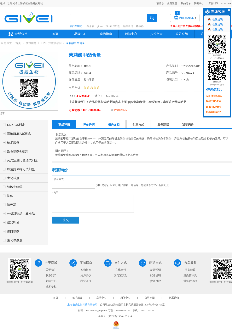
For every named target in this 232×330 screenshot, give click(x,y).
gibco (100, 26)
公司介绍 (182, 34)
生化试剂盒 (14, 240)
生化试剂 (13, 178)
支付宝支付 (120, 275)
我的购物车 (186, 18)
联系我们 (51, 275)
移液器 (140, 26)
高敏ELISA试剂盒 (19, 133)
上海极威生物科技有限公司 (82, 304)
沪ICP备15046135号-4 (120, 316)
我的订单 (186, 3)
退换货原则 (190, 275)
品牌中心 (80, 34)
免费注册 (172, 3)
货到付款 (155, 281)
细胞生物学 (14, 187)
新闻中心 (131, 34)
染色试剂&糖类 (17, 151)
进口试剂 (13, 231)
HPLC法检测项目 (51, 43)
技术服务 (31, 43)
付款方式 (138, 124)
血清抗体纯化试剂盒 (21, 169)
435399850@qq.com (96, 310)
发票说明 (155, 269)
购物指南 (106, 34)
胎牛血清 (128, 26)
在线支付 (120, 269)
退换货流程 (190, 281)
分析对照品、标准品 (21, 213)
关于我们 (51, 269)
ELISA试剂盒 (113, 26)
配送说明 (155, 275)
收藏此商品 (120, 110)
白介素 (90, 26)
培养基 (11, 204)
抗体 (10, 195)
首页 (55, 34)
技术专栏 (51, 286)
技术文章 (156, 34)
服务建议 (163, 124)
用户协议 (85, 275)
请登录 (160, 3)
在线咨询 (217, 19)
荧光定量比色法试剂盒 (22, 160)
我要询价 (199, 3)
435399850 (83, 95)
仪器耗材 (13, 222)
